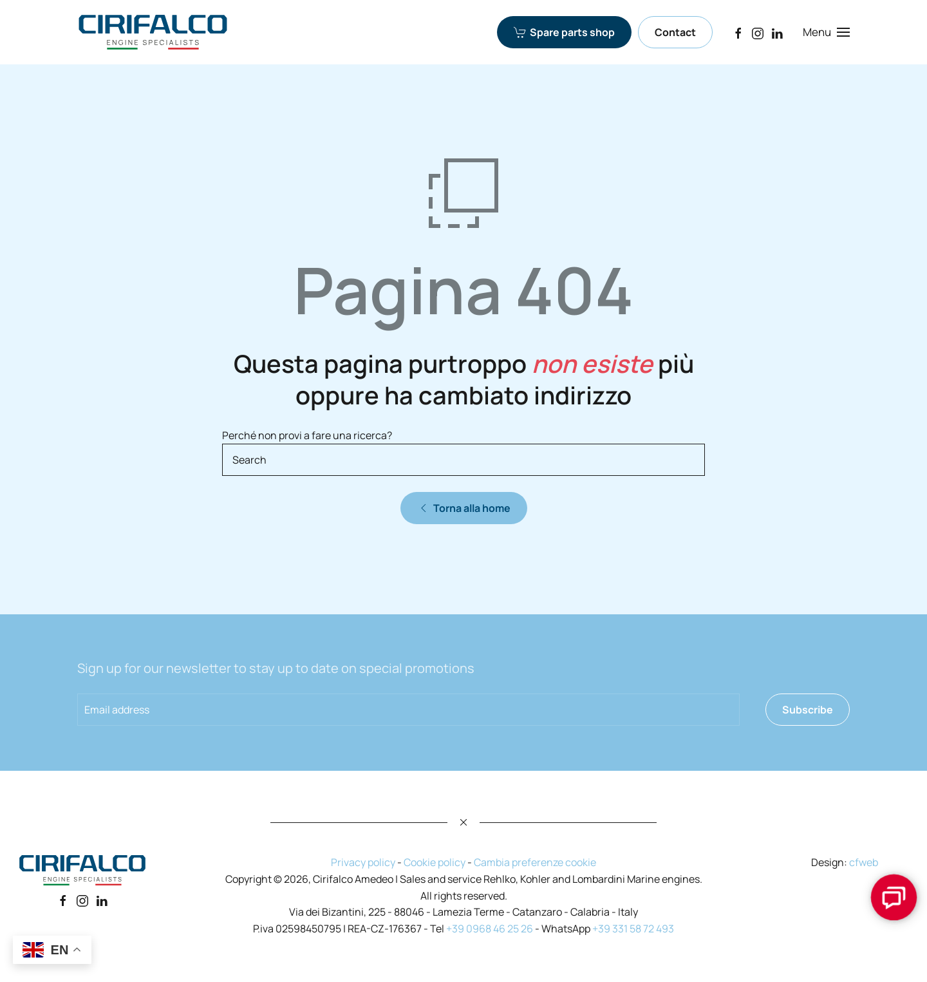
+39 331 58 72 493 (633, 928)
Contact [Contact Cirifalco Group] (675, 32)
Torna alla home (463, 508)
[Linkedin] (101, 900)
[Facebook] (738, 31)
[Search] (463, 460)
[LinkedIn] (777, 31)
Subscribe (807, 710)
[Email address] (408, 710)
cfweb (863, 862)
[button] (826, 32)
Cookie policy (434, 862)
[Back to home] (153, 32)
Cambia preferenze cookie (535, 862)
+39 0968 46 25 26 (489, 928)
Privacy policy (363, 862)
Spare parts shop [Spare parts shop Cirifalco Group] (564, 32)
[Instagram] (757, 31)
